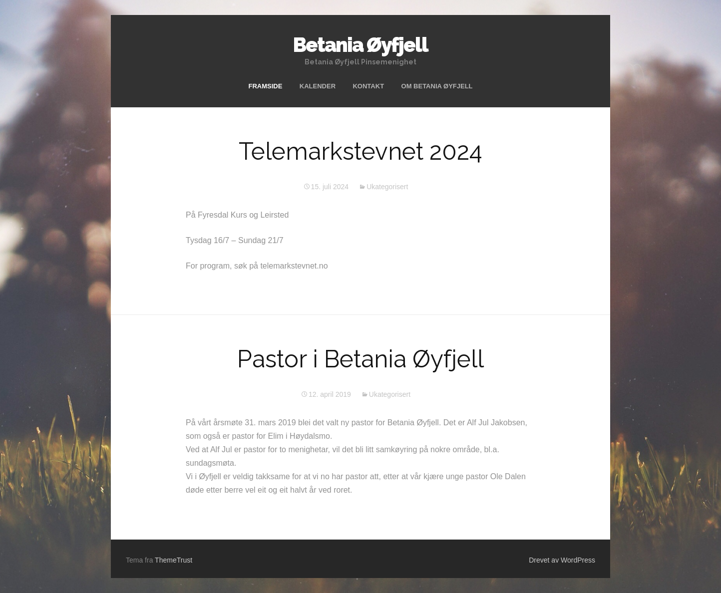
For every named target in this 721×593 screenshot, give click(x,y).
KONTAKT (368, 86)
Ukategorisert (387, 187)
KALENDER (318, 86)
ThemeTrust (173, 560)
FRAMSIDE (265, 86)
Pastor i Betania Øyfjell (360, 359)
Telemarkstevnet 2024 (360, 151)
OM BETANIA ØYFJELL (437, 86)
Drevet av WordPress (562, 560)
